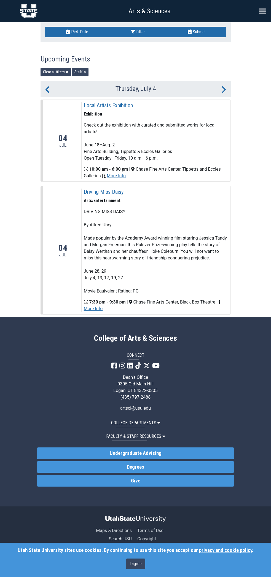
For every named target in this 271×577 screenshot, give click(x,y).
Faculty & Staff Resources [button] (135, 436)
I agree (136, 563)
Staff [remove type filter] (80, 72)
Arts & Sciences (149, 11)
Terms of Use (150, 530)
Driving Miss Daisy (104, 192)
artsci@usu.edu (135, 408)
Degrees (135, 467)
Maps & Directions (114, 530)
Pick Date (77, 31)
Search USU (120, 538)
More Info (116, 175)
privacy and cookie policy (225, 550)
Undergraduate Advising (136, 453)
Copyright (146, 538)
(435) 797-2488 (135, 397)
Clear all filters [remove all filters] (56, 72)
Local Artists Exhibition (108, 105)
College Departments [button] (135, 422)
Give (135, 481)
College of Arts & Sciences (135, 338)
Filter (138, 31)
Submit (196, 31)
